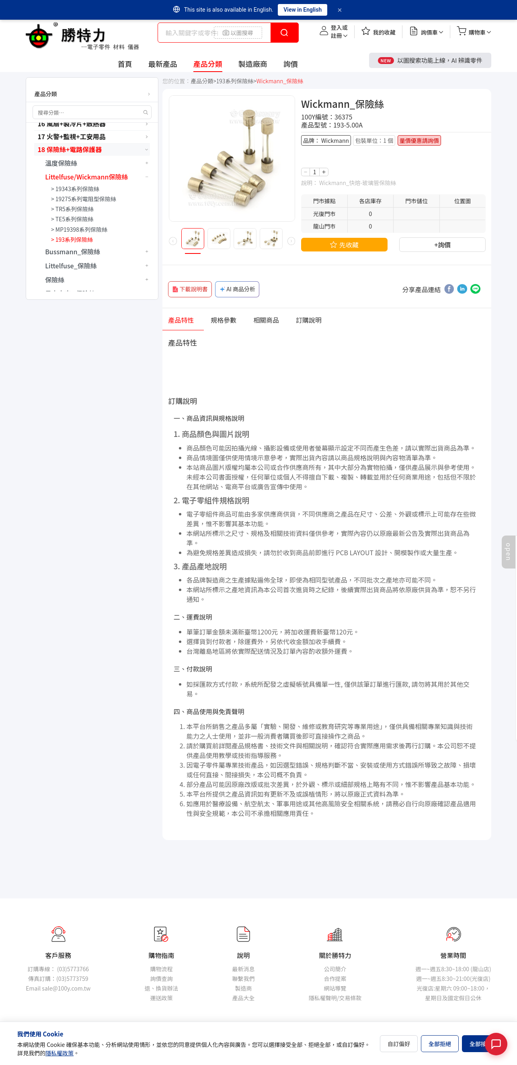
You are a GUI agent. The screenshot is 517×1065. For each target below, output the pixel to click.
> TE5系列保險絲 (72, 219)
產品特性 (181, 319)
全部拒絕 (440, 1044)
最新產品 (162, 63)
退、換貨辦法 (161, 988)
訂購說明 (309, 319)
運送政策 (161, 998)
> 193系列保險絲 (72, 239)
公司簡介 (335, 969)
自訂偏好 (399, 1044)
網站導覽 (335, 988)
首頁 (125, 63)
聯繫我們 (243, 978)
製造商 (243, 988)
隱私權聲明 (323, 998)
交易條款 (350, 998)
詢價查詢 (161, 978)
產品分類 (207, 63)
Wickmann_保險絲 (280, 81)
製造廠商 (252, 63)
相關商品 (266, 319)
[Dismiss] (339, 10)
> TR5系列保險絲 (72, 209)
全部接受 (481, 1044)
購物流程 (161, 969)
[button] (173, 241)
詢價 (290, 63)
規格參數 (223, 319)
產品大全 (243, 998)
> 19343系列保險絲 (75, 189)
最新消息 (243, 969)
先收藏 (344, 244)
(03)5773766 (73, 969)
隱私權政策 (59, 1053)
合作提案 (335, 978)
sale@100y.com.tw (66, 988)
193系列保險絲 (234, 81)
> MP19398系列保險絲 (79, 229)
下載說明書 (189, 289)
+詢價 (442, 244)
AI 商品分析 (237, 289)
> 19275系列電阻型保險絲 (83, 199)
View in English (302, 9)
